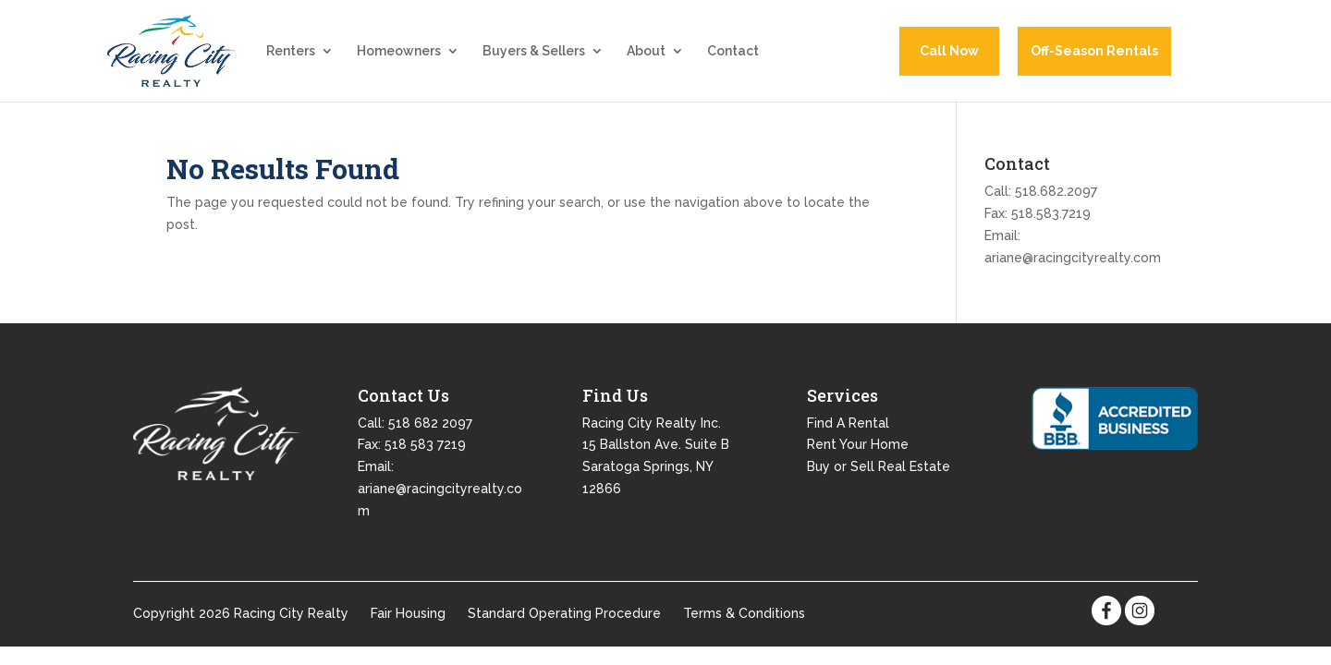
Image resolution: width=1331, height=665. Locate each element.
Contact (733, 59)
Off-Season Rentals (1094, 57)
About (646, 59)
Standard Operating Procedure (564, 627)
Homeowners (399, 59)
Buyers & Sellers (533, 59)
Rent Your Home (858, 458)
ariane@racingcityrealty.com (1072, 270)
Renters (290, 59)
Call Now (949, 57)
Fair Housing (408, 627)
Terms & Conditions (744, 627)
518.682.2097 (1056, 205)
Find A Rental (848, 436)
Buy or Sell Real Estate (878, 480)
